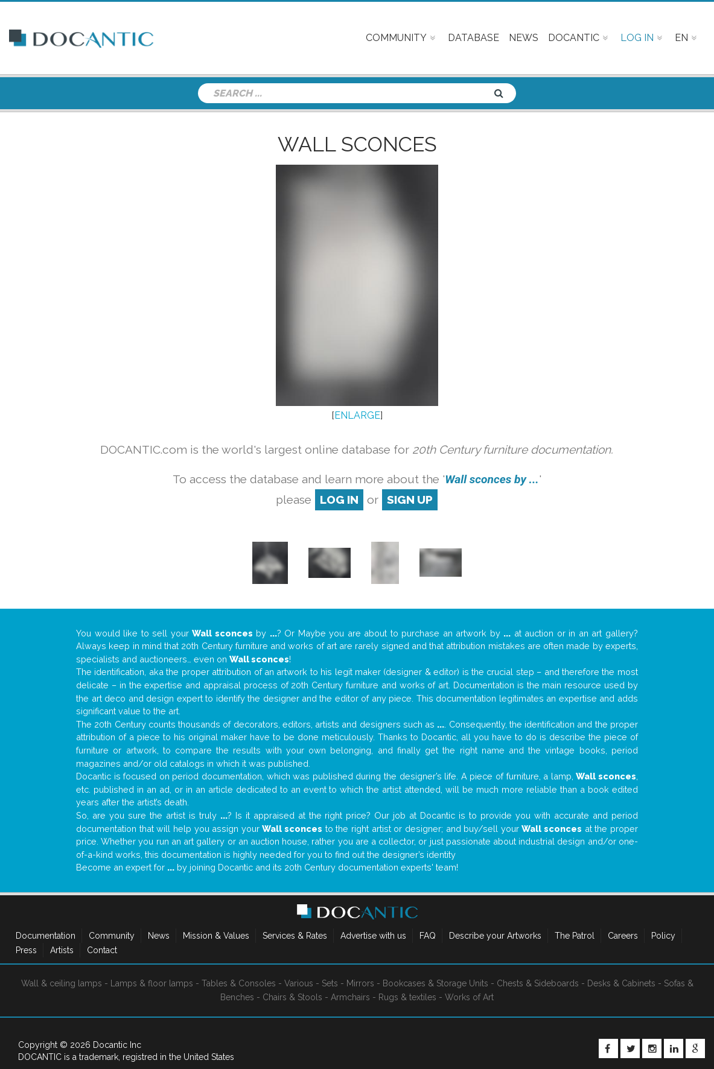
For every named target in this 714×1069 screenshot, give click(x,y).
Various (298, 983)
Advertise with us (373, 936)
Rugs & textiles (407, 997)
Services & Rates (295, 936)
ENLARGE (357, 415)
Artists (62, 950)
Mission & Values (216, 936)
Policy (663, 936)
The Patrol (574, 936)
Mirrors (360, 983)
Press (26, 950)
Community (112, 936)
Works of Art (469, 997)
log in (339, 499)
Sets (330, 983)
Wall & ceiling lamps (61, 983)
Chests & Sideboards (538, 983)
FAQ (427, 936)
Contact (102, 950)
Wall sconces (357, 144)
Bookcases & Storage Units (435, 983)
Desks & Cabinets (621, 983)
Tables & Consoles (239, 983)
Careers (623, 936)
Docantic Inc (117, 1045)
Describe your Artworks (495, 936)
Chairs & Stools (292, 997)
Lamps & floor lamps (151, 983)
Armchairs (350, 997)
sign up (410, 499)
